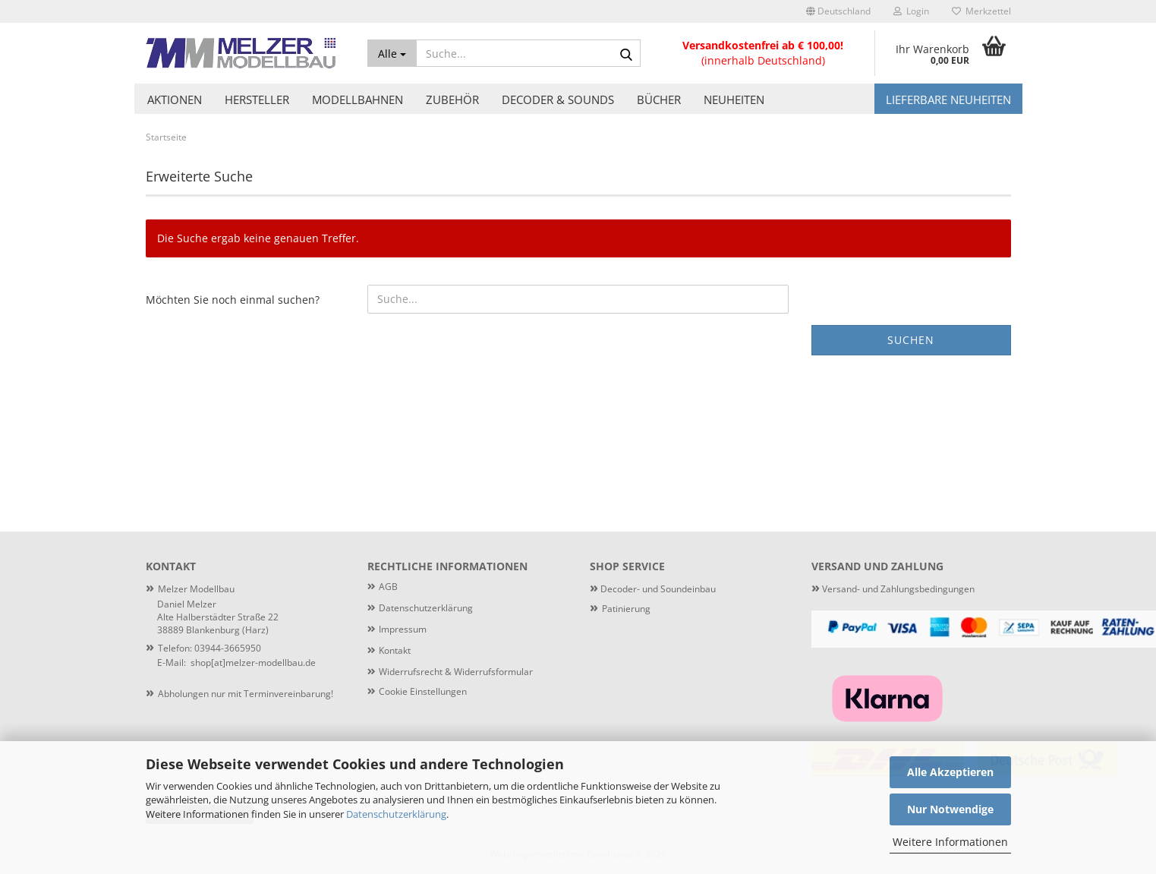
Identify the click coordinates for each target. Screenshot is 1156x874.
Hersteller (257, 99)
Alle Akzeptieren (950, 772)
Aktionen (174, 99)
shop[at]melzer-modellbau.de (253, 662)
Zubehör (452, 99)
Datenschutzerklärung (396, 814)
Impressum (403, 629)
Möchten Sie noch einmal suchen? (233, 299)
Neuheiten (734, 99)
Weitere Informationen (950, 842)
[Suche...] (392, 53)
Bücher (659, 99)
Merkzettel (981, 11)
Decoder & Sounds (558, 99)
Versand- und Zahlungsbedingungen (893, 588)
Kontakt (395, 650)
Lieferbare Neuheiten (948, 99)
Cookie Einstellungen (423, 691)
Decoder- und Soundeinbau (657, 588)
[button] (838, 11)
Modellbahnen (357, 99)
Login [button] (911, 11)
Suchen (910, 340)
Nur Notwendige (950, 809)
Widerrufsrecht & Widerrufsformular (456, 671)
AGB (388, 586)
